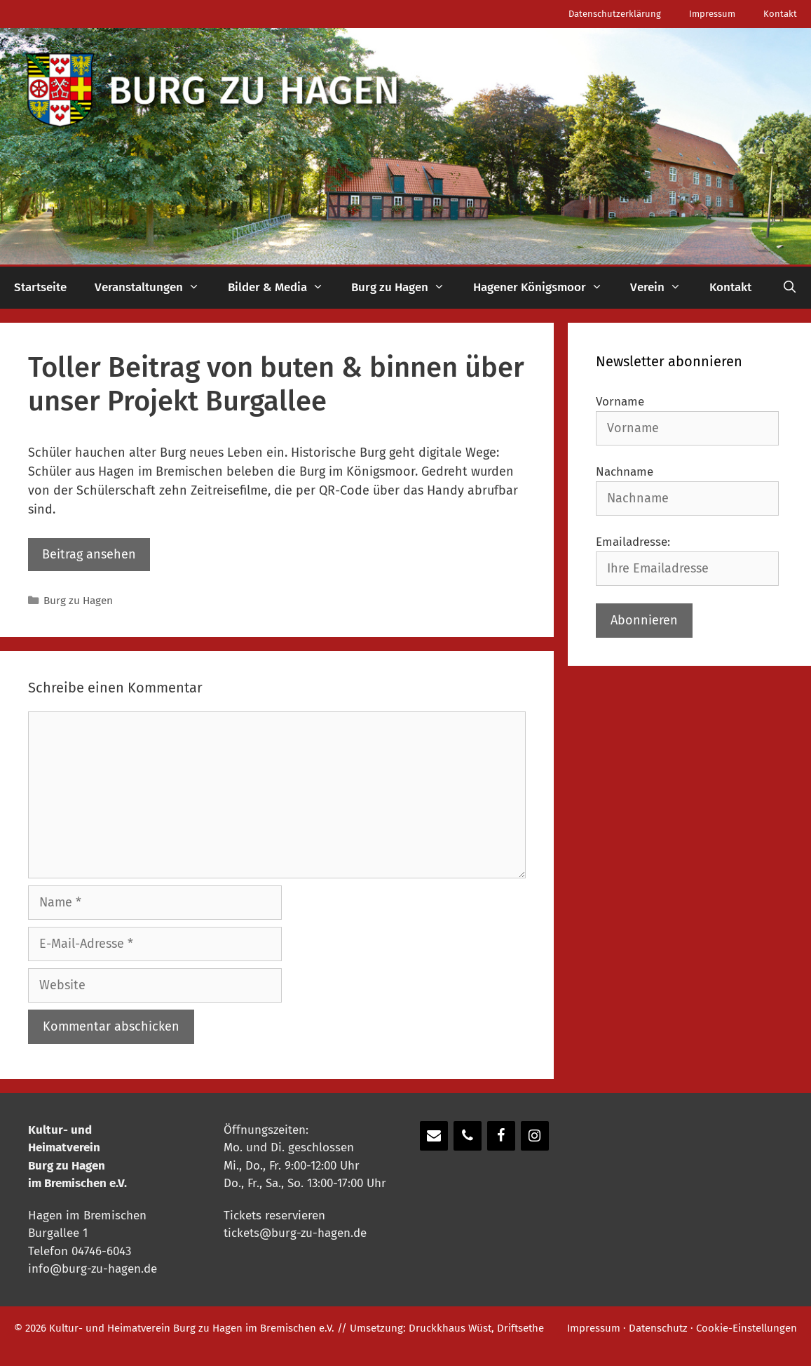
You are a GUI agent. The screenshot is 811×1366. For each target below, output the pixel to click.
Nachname (624, 471)
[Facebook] (501, 1136)
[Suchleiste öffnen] (789, 288)
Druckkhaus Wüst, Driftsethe (476, 1328)
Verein (662, 288)
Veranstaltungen (154, 288)
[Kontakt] (434, 1136)
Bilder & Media (283, 288)
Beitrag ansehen (89, 554)
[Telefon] (468, 1136)
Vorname (620, 401)
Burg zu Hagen (405, 288)
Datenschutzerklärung (614, 13)
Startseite (40, 287)
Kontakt (780, 13)
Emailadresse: (633, 542)
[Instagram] (535, 1136)
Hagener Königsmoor (545, 288)
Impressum (712, 13)
